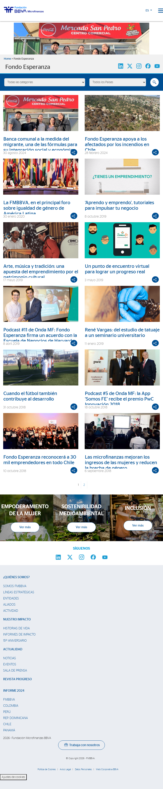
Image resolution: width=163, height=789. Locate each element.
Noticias (9, 658)
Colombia (10, 705)
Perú (7, 712)
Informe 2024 (13, 690)
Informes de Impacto (19, 634)
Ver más (25, 527)
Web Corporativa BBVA (107, 769)
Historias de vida (16, 628)
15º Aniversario (15, 640)
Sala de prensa (15, 670)
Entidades (11, 598)
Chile (7, 724)
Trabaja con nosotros (82, 745)
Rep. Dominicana (15, 718)
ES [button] (147, 10)
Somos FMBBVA (14, 586)
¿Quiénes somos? (16, 577)
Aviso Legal (65, 769)
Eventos (9, 664)
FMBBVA (9, 699)
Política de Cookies (47, 769)
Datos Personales (83, 769)
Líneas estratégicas (18, 592)
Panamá (9, 730)
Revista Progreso (17, 679)
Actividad (10, 610)
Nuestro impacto (17, 619)
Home (7, 58)
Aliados (9, 604)
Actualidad (12, 649)
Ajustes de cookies (13, 777)
